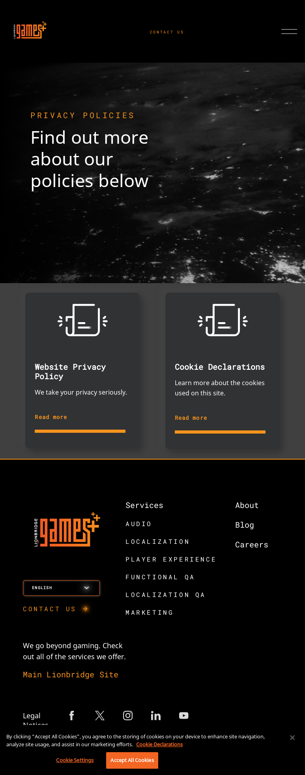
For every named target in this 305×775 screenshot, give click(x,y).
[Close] (292, 737)
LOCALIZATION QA (165, 594)
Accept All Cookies (131, 760)
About (247, 505)
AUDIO (138, 523)
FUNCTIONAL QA (160, 577)
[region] (152, 750)
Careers (251, 544)
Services (144, 505)
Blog (244, 524)
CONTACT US (167, 32)
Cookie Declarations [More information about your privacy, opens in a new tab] (159, 744)
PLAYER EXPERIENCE (171, 559)
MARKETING (149, 612)
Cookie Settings (75, 760)
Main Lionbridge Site (70, 674)
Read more (51, 417)
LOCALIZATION (157, 541)
